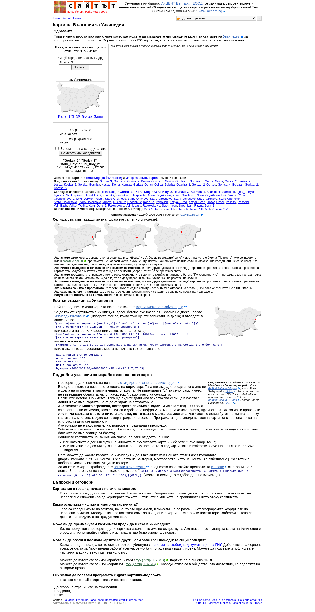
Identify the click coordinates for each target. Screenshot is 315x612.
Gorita (219, 181)
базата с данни (73, 261)
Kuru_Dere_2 (97, 205)
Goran (148, 184)
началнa (69, 604)
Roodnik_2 (134, 202)
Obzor (211, 202)
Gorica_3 (157, 181)
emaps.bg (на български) (104, 178)
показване (108, 192)
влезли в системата (130, 472)
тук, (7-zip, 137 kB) (141, 568)
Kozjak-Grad (197, 202)
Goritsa (138, 184)
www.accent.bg (210, 11)
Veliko (73, 205)
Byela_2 (59, 195)
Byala (252, 192)
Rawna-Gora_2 (204, 205)
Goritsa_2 (251, 184)
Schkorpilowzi (75, 195)
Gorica (169, 181)
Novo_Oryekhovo (159, 195)
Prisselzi (243, 202)
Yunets (106, 202)
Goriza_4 (120, 181)
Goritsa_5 (60, 188)
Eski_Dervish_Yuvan (89, 198)
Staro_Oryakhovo (65, 202)
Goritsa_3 (181, 181)
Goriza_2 (133, 181)
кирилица (82, 604)
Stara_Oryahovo (185, 198)
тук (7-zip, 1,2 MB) (150, 564)
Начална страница (250, 604)
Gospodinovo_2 (64, 198)
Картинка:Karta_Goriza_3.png (159, 307)
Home (56, 18)
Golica (158, 184)
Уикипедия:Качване (70, 316)
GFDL (229, 396)
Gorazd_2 (198, 184)
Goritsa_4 (224, 184)
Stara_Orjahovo (138, 198)
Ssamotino (214, 192)
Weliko (82, 205)
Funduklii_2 (93, 195)
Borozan (238, 184)
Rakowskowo (151, 205)
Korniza (127, 184)
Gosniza (94, 184)
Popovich (162, 202)
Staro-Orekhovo (115, 198)
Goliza (209, 181)
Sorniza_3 (196, 181)
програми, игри (115, 604)
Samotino (228, 192)
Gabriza (170, 184)
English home (201, 604)
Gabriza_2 (183, 184)
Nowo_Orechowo (184, 195)
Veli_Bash (60, 205)
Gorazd (211, 184)
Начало (77, 18)
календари (97, 604)
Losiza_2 (244, 181)
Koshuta (148, 202)
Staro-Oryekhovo (90, 202)
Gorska (82, 184)
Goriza (145, 181)
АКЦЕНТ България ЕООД (181, 3)
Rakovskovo (116, 205)
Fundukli (108, 195)
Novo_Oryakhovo (208, 195)
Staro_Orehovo (207, 198)
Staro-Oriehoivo (229, 198)
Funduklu (122, 195)
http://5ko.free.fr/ (189, 214)
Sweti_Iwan (169, 205)
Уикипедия (231, 36)
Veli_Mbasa (133, 205)
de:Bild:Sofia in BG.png (222, 393)
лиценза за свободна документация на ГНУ (186, 549)
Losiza (58, 184)
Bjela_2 (241, 192)
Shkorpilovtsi (137, 195)
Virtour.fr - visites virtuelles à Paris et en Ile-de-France (229, 607)
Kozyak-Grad (178, 202)
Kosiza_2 (70, 184)
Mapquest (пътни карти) (142, 178)
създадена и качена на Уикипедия (147, 387)
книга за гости (135, 604)
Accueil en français (224, 604)
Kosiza (106, 184)
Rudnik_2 (119, 202)
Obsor (220, 202)
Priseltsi (231, 202)
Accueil (67, 18)
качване (217, 472)
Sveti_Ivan (185, 205)
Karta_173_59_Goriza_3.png (80, 116)
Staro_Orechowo (161, 198)
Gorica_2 (231, 181)
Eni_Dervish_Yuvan (234, 195)
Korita (116, 184)
